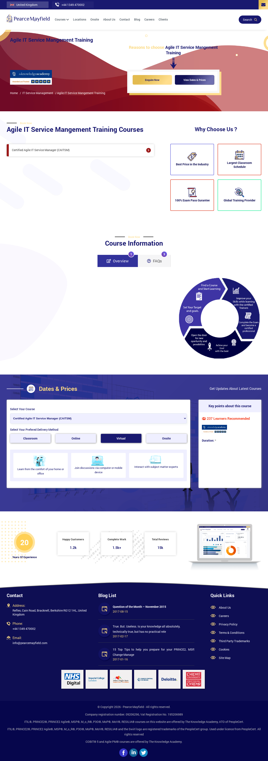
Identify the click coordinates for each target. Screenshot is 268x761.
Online (76, 438)
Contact (124, 19)
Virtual (121, 438)
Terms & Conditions (231, 633)
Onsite (94, 19)
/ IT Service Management (36, 93)
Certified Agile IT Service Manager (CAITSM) (81, 150)
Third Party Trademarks (234, 641)
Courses (62, 19)
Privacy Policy (228, 624)
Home (14, 93)
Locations (79, 19)
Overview (120, 259)
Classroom (30, 438)
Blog (137, 19)
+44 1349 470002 (24, 629)
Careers (149, 19)
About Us (109, 19)
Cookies (224, 649)
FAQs (157, 259)
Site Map (225, 658)
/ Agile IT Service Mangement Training (80, 93)
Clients (163, 19)
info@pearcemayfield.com (30, 643)
